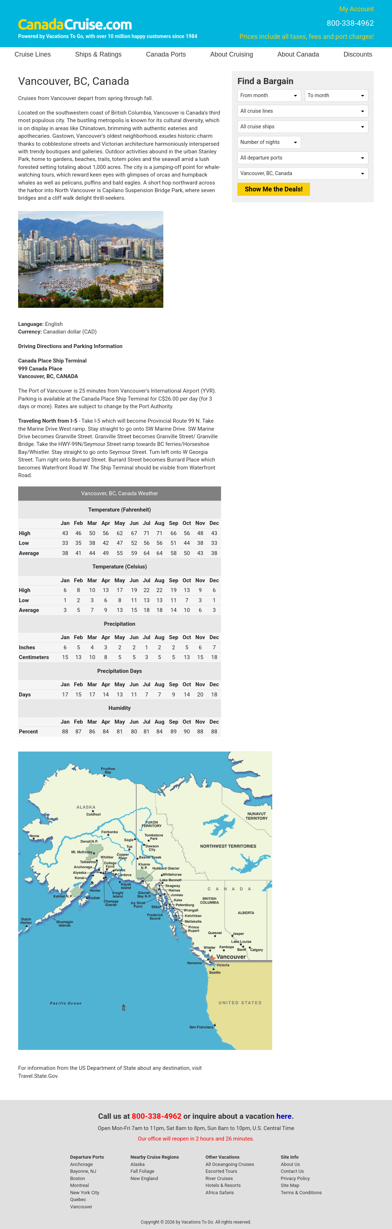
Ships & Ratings (98, 54)
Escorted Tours (221, 1171)
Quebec (78, 1199)
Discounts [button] (357, 54)
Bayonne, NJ (83, 1171)
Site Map (290, 1185)
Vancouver (81, 1206)
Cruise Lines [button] (33, 54)
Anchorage (81, 1164)
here (284, 1116)
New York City (84, 1192)
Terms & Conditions (301, 1192)
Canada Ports (166, 54)
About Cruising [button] (231, 54)
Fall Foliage (143, 1171)
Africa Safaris (219, 1192)
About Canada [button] (298, 54)
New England (144, 1178)
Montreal (79, 1185)
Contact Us (292, 1171)
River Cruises (219, 1178)
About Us (290, 1164)
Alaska (138, 1164)
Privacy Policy (295, 1178)
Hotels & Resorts (223, 1185)
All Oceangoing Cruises (229, 1164)
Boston (77, 1178)
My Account (356, 9)
